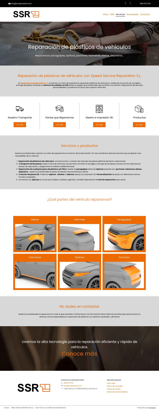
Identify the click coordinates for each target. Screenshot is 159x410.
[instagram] (130, 3)
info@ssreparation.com (21, 3)
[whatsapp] (125, 3)
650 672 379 (68, 383)
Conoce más (79, 354)
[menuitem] (105, 14)
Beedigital (152, 408)
